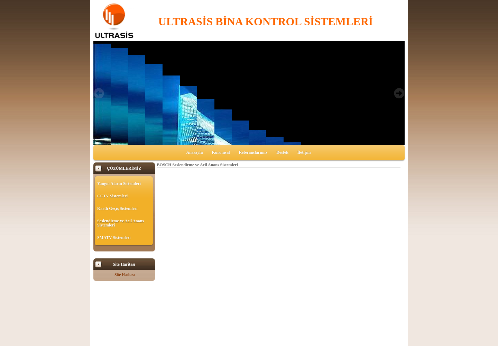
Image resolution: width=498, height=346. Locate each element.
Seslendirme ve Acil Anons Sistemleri (120, 223)
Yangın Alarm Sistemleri (119, 183)
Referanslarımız (253, 152)
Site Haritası (124, 274)
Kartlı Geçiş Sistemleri (117, 208)
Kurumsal (221, 152)
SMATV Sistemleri (114, 237)
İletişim (304, 152)
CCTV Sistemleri (112, 196)
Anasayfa (194, 152)
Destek (282, 152)
